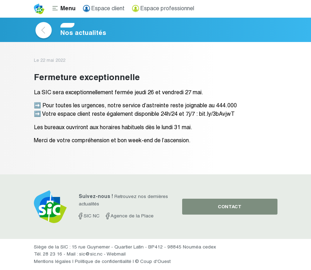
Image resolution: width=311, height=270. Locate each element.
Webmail (116, 254)
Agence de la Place (130, 216)
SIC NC (89, 216)
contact (229, 207)
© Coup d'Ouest (153, 261)
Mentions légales (52, 261)
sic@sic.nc (90, 254)
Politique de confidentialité (103, 261)
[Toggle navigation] (64, 8)
